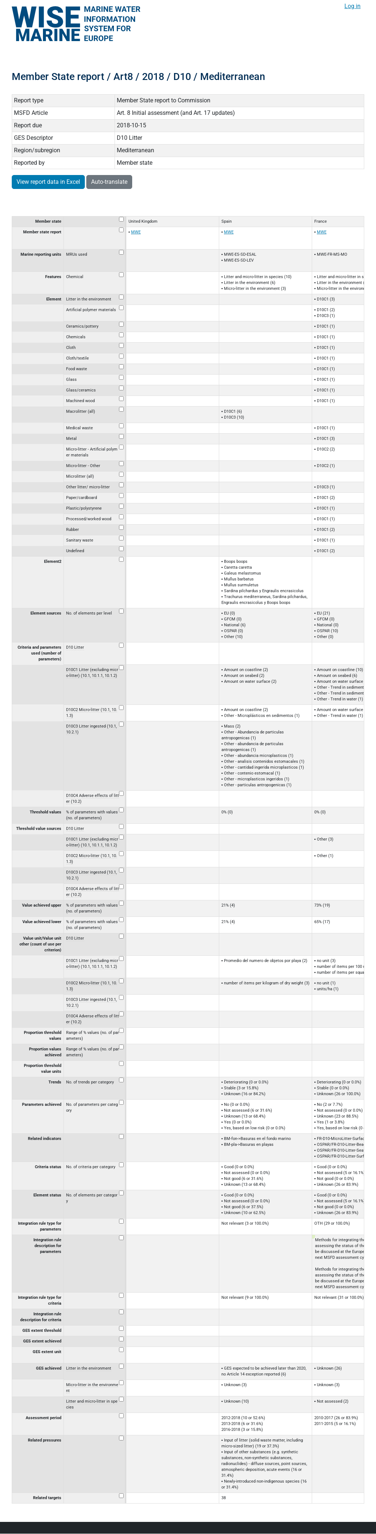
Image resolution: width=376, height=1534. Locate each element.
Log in (352, 6)
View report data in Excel (48, 181)
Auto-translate (109, 181)
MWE (136, 232)
